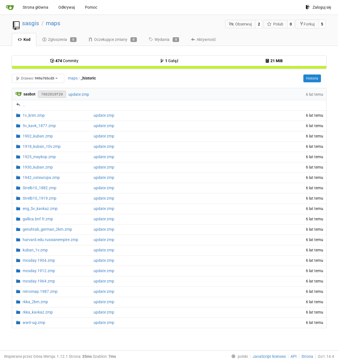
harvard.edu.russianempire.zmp (50, 239)
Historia (312, 78)
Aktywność (203, 39)
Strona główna (35, 7)
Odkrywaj (66, 7)
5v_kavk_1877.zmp (39, 125)
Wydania (164, 39)
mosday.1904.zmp (39, 260)
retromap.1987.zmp (40, 291)
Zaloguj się (318, 7)
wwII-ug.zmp (34, 322)
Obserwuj (240, 24)
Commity (64, 61)
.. (24, 105)
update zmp (78, 94)
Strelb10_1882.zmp (39, 188)
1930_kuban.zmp (38, 167)
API (294, 356)
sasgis (30, 23)
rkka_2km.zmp (35, 302)
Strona (307, 356)
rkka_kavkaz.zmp (38, 312)
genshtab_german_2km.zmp (47, 229)
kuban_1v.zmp (35, 250)
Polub (275, 24)
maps (53, 23)
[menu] (238, 356)
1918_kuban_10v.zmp (42, 146)
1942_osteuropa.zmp (41, 177)
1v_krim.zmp (34, 115)
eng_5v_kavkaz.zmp (40, 208)
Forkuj (307, 24)
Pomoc (91, 7)
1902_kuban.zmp (38, 136)
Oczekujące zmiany (112, 39)
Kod (24, 39)
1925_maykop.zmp (39, 157)
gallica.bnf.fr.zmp (38, 219)
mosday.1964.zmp (39, 281)
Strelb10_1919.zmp (39, 198)
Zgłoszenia (59, 39)
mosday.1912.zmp (39, 270)
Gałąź (169, 61)
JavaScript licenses (269, 356)
